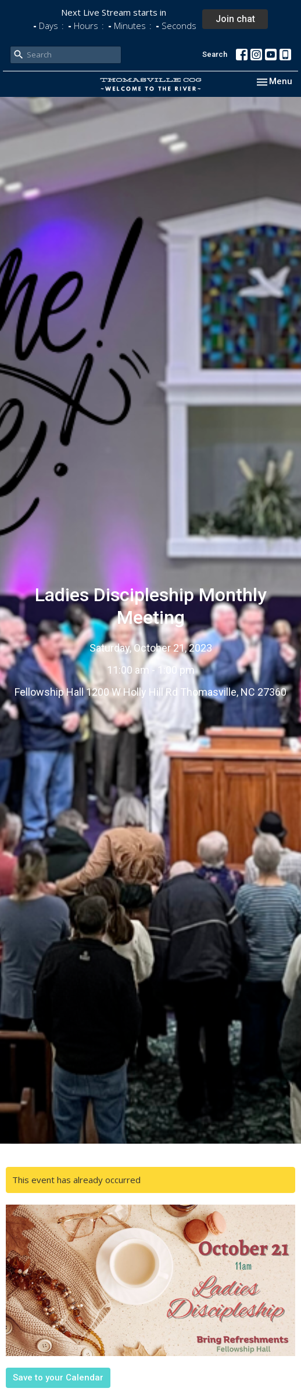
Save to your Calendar (58, 1377)
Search (214, 54)
